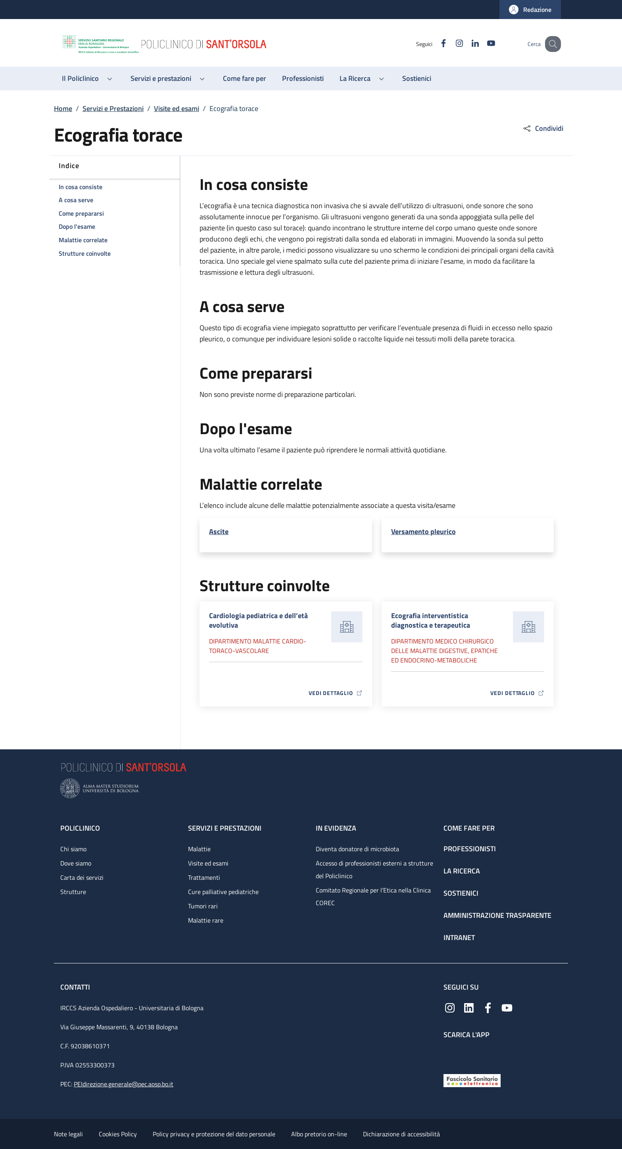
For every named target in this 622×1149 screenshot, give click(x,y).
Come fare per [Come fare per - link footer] (469, 828)
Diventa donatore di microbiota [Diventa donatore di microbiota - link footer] (357, 849)
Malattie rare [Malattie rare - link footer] (205, 920)
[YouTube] (483, 43)
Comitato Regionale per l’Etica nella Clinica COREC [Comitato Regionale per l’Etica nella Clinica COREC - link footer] (373, 896)
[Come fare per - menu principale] (244, 78)
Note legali (68, 1134)
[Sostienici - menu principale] (416, 78)
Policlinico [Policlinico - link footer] (80, 828)
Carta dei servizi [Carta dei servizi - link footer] (82, 877)
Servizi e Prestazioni (113, 108)
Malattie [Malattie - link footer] (199, 849)
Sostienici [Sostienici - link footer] (460, 893)
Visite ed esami (176, 108)
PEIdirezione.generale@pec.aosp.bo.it (123, 1084)
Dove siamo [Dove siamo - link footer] (75, 863)
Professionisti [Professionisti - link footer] (469, 848)
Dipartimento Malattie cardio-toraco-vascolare (257, 645)
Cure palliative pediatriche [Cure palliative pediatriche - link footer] (223, 891)
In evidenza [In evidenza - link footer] (336, 828)
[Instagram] (451, 43)
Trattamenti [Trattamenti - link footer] (204, 877)
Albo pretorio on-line (319, 1134)
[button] (530, 9)
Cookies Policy (118, 1134)
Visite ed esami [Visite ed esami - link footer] (208, 863)
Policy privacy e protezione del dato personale (214, 1134)
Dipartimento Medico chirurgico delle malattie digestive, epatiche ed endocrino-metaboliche (444, 650)
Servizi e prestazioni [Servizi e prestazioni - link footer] (224, 828)
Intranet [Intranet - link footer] (459, 937)
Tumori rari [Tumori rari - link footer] (203, 906)
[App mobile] (449, 1054)
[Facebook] (435, 43)
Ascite (218, 531)
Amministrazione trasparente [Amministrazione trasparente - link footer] (497, 915)
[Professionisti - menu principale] (303, 78)
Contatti (76, 987)
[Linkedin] (467, 43)
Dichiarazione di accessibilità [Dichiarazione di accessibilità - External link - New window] (401, 1134)
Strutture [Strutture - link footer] (73, 891)
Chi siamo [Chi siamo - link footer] (73, 849)
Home (63, 108)
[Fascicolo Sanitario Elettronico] (472, 1079)
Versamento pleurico (423, 531)
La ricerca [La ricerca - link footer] (461, 871)
